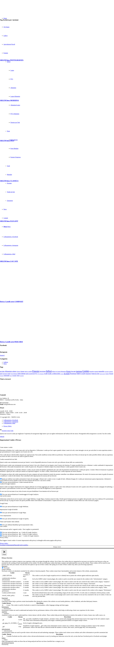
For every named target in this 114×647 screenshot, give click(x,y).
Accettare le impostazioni (7, 545)
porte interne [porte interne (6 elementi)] (21, 373)
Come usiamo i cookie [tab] (6, 447)
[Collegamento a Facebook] (10, 420)
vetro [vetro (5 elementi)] (18, 375)
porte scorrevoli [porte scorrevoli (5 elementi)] (30, 373)
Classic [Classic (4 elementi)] (18, 371)
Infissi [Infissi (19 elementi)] (49, 371)
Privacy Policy (4, 543)
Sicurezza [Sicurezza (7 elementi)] (73, 373)
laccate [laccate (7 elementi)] (73, 371)
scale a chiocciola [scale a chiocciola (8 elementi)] (54, 373)
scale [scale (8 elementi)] (45, 373)
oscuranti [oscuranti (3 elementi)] (107, 371)
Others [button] (3, 638)
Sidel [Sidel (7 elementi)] (78, 373)
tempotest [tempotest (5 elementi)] (88, 373)
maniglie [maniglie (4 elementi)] (91, 371)
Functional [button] (5, 598)
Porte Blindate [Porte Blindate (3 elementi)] (14, 373)
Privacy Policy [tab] (4, 537)
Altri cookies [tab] (3, 526)
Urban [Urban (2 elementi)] (11, 375)
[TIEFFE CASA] (13, 8)
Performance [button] (5, 607)
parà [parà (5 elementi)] (1, 373)
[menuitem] (58, 426)
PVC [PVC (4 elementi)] (36, 373)
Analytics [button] (4, 612)
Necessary (7, 568)
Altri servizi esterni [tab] (5, 496)
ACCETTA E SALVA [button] (8, 643)
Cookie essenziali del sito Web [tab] (8, 459)
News (5, 363)
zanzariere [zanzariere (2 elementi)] (22, 375)
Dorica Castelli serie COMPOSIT (11, 301)
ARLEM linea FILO (7, 141)
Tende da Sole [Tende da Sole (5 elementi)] (95, 373)
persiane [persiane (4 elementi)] (5, 373)
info (3, 436)
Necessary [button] (4, 566)
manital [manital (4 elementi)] (96, 371)
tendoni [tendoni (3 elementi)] (107, 373)
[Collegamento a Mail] (9, 423)
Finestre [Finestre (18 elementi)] (36, 371)
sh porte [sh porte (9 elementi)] (67, 373)
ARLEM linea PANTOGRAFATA (11, 60)
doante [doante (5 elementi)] (22, 371)
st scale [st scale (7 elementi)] (82, 373)
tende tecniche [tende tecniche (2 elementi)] (102, 373)
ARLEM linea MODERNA (9, 100)
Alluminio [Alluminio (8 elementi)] (8, 371)
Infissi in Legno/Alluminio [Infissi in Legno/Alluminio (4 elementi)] (59, 371)
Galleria (5, 362)
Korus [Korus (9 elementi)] (68, 371)
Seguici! (2, 355)
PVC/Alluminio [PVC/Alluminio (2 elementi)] (41, 373)
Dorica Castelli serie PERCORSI (11, 342)
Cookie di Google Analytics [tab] (7, 484)
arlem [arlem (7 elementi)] (14, 371)
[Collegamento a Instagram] (10, 421)
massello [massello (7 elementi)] (101, 371)
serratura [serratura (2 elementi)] (62, 373)
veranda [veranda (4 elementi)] (14, 375)
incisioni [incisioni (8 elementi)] (43, 371)
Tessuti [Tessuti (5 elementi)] (111, 373)
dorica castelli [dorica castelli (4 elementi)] (28, 371)
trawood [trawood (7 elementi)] (6, 375)
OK (1, 436)
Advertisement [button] (6, 629)
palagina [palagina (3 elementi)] (111, 371)
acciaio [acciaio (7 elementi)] (2, 371)
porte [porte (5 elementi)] (8, 373)
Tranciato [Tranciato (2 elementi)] (1, 375)
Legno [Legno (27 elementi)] (86, 371)
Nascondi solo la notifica (21, 545)
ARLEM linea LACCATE (9, 261)
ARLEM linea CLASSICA (9, 181)
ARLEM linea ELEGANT (9, 221)
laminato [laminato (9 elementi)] (79, 371)
